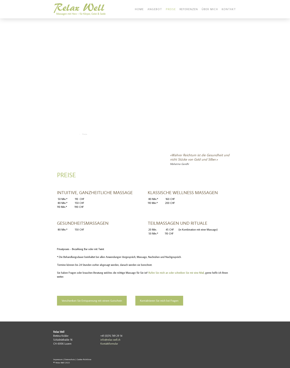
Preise (171, 9)
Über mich (210, 9)
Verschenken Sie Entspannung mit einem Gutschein (92, 300)
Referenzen (189, 9)
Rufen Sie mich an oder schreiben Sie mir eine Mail (176, 272)
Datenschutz (69, 359)
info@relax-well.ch (110, 339)
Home (139, 9)
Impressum (58, 359)
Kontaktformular (109, 343)
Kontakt (229, 9)
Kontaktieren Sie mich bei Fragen (159, 300)
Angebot (155, 9)
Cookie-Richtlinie (84, 359)
